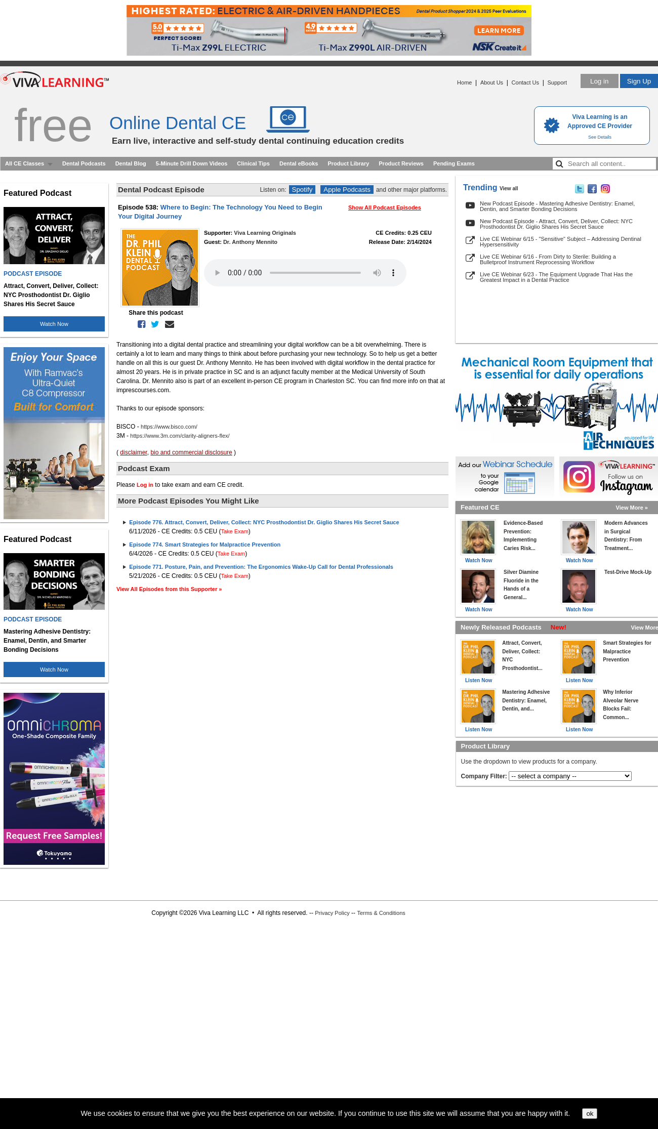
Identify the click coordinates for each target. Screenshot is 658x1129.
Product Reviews (401, 163)
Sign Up (639, 81)
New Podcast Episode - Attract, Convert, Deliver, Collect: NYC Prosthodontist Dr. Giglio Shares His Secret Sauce (556, 224)
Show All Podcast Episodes (384, 207)
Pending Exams (454, 163)
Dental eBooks (298, 163)
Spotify (302, 189)
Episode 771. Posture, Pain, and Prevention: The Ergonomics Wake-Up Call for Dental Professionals (261, 567)
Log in (599, 81)
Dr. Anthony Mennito (250, 242)
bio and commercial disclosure (191, 452)
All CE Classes (24, 163)
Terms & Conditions (381, 913)
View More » (632, 508)
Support (557, 82)
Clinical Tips (253, 163)
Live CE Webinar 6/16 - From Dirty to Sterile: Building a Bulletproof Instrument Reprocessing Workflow (548, 259)
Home (464, 82)
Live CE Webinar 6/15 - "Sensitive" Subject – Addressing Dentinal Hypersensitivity (560, 241)
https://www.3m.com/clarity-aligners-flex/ (179, 436)
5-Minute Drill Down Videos (192, 163)
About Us (491, 82)
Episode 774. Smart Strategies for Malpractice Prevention (204, 544)
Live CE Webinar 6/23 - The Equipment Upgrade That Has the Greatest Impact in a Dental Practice (556, 277)
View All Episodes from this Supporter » (169, 589)
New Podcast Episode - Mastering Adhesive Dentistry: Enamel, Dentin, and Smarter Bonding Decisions (557, 206)
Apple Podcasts (347, 189)
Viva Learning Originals (265, 233)
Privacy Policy (332, 913)
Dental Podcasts (84, 163)
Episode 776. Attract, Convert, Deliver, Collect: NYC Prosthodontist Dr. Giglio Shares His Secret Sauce (264, 522)
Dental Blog (130, 163)
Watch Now (54, 324)
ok (589, 1113)
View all (509, 188)
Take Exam (234, 531)
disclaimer (133, 452)
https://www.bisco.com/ (169, 427)
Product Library (348, 163)
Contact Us (525, 82)
